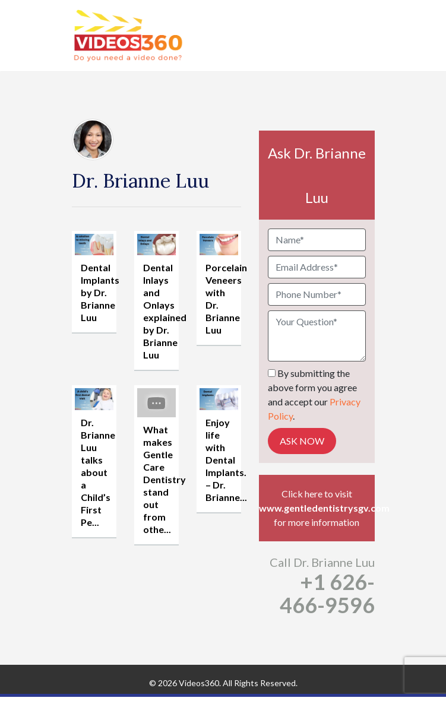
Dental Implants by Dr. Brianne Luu (100, 292)
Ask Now (302, 440)
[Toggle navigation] (367, 36)
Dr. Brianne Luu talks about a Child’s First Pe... (98, 472)
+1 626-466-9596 (327, 593)
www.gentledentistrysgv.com (317, 507)
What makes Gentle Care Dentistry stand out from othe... (164, 479)
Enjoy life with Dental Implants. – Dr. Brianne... (226, 460)
